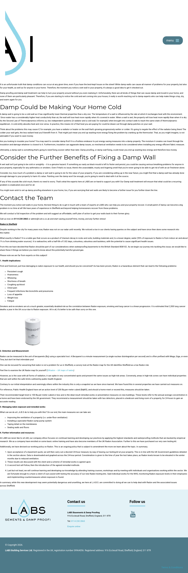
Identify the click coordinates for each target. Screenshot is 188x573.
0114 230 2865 (78, 521)
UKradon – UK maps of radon (61, 370)
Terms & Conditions (172, 567)
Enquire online (73, 526)
